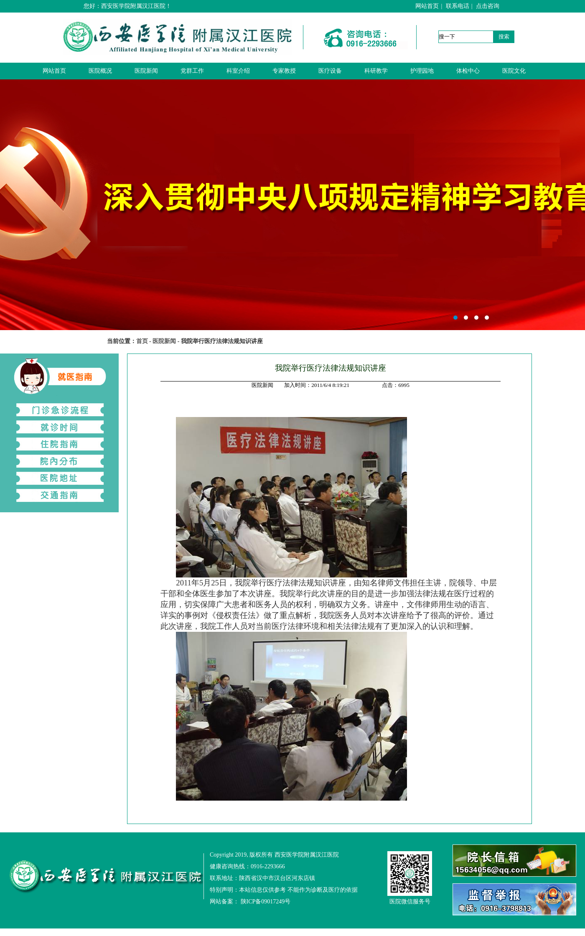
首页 (142, 341)
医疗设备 (330, 71)
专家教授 (284, 71)
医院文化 (514, 71)
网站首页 (427, 6)
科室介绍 (238, 71)
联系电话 (457, 6)
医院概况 (100, 71)
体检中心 (468, 71)
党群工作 (192, 71)
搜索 (504, 36)
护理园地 (422, 71)
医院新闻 (146, 71)
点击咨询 (487, 6)
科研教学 (376, 71)
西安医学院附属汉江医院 (292, 204)
